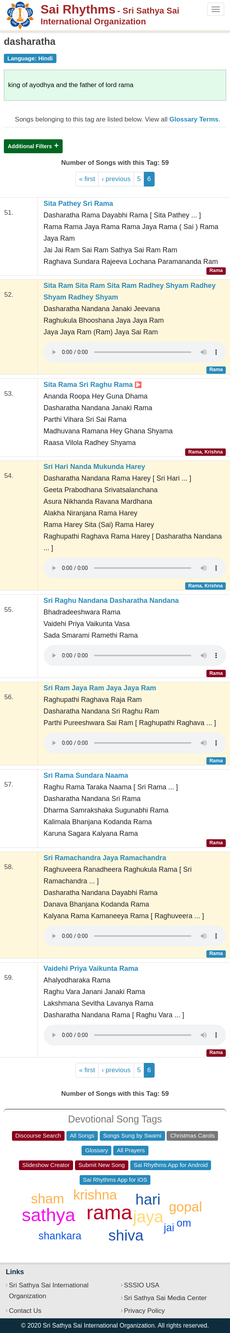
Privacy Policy (144, 1310)
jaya (148, 1216)
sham (47, 1198)
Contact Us (25, 1310)
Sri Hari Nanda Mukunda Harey (94, 467)
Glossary (96, 1150)
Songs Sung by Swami (132, 1135)
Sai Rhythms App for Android (171, 1165)
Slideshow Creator (46, 1165)
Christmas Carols (192, 1135)
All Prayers (131, 1150)
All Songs (82, 1135)
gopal (185, 1206)
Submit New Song (101, 1165)
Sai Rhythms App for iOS (115, 1179)
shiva (125, 1235)
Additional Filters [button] (30, 146)
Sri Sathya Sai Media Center (165, 1298)
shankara (59, 1236)
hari (147, 1199)
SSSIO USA (142, 1285)
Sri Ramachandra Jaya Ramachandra (105, 858)
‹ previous (116, 179)
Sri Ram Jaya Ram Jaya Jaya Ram (100, 688)
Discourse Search (38, 1135)
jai (169, 1228)
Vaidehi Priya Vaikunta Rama (91, 968)
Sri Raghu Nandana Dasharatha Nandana (111, 600)
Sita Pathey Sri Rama (78, 203)
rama (109, 1212)
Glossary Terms (193, 119)
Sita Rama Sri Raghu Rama (92, 384)
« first (87, 179)
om (184, 1223)
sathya (48, 1215)
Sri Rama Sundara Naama (86, 775)
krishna (95, 1194)
